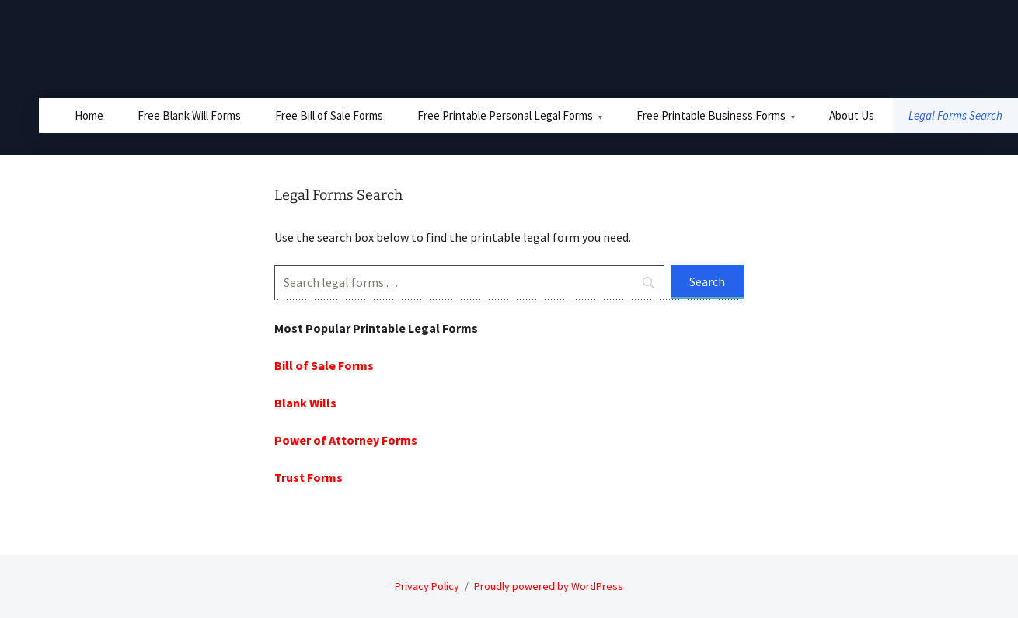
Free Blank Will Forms (189, 115)
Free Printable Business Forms (711, 115)
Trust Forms (308, 477)
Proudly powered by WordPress (548, 586)
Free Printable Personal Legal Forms (505, 115)
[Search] (469, 282)
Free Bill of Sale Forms (329, 115)
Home (89, 115)
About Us (851, 115)
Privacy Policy (427, 586)
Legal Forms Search (955, 115)
